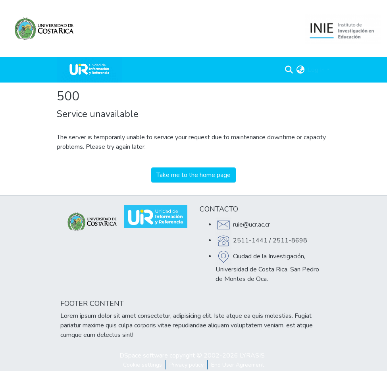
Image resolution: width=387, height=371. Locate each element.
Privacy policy (186, 365)
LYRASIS (252, 355)
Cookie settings (142, 365)
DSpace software (143, 355)
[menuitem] (300, 70)
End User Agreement (237, 365)
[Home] (89, 70)
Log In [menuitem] (316, 69)
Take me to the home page (193, 175)
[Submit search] (289, 70)
